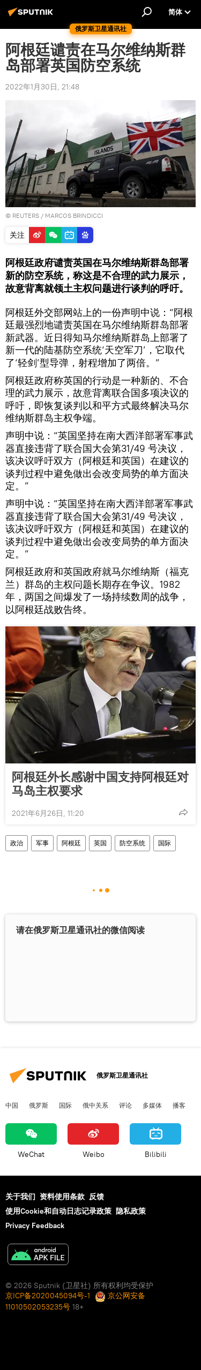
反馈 (96, 1196)
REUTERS (25, 215)
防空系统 (132, 843)
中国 (11, 1105)
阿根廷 (71, 843)
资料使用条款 (62, 1196)
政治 (16, 843)
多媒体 (152, 1105)
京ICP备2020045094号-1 (47, 1295)
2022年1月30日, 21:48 (42, 87)
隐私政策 (131, 1211)
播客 (179, 1105)
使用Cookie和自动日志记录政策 (58, 1211)
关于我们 (20, 1196)
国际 (164, 843)
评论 (125, 1105)
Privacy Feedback (34, 1225)
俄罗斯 (38, 1105)
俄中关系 (95, 1105)
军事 (42, 843)
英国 (100, 843)
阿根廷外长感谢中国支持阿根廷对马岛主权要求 (100, 784)
